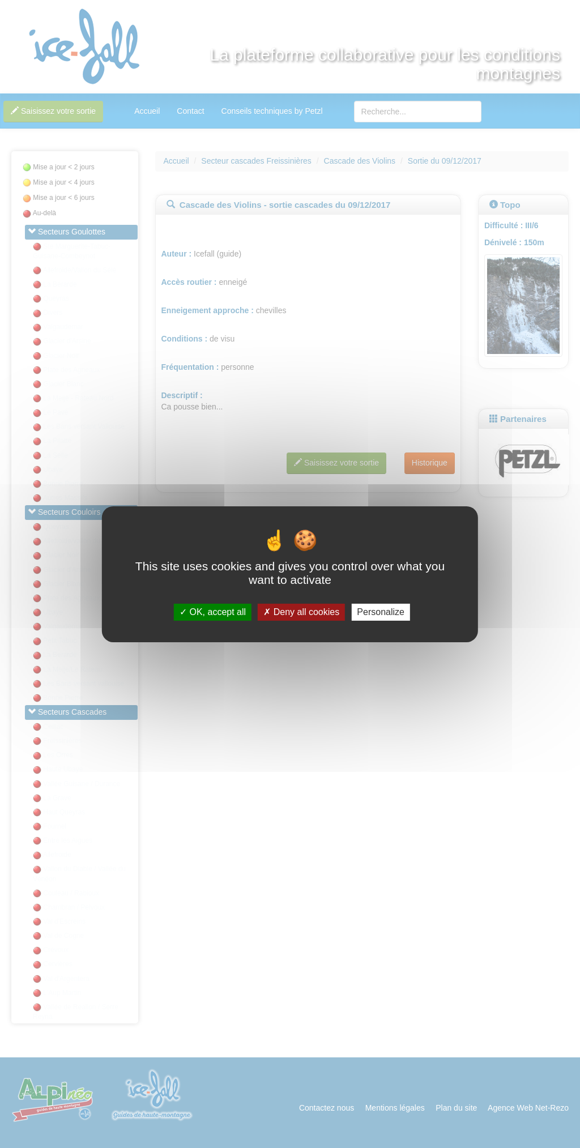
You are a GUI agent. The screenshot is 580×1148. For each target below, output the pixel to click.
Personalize (380, 612)
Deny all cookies (301, 612)
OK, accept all (213, 612)
